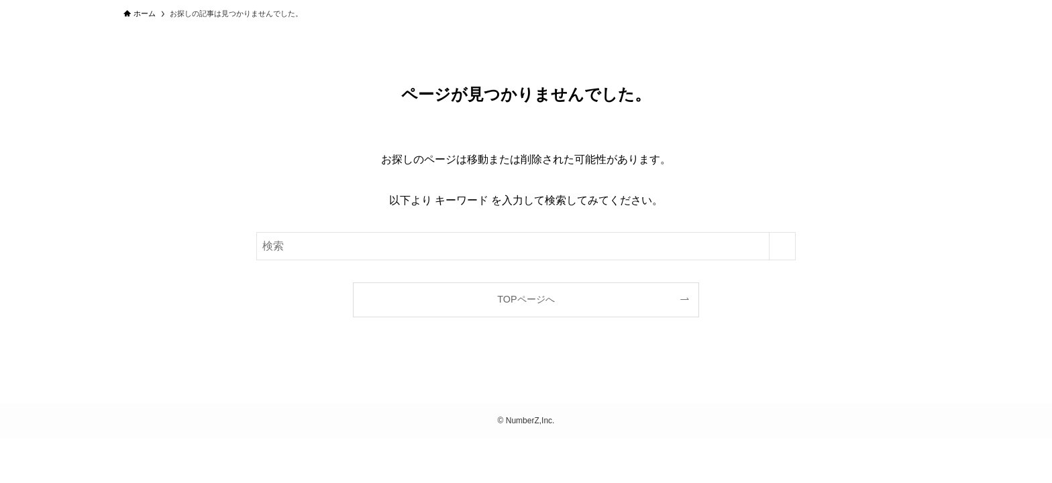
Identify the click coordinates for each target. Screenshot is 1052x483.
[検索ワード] (526, 246)
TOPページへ (525, 299)
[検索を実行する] (782, 246)
